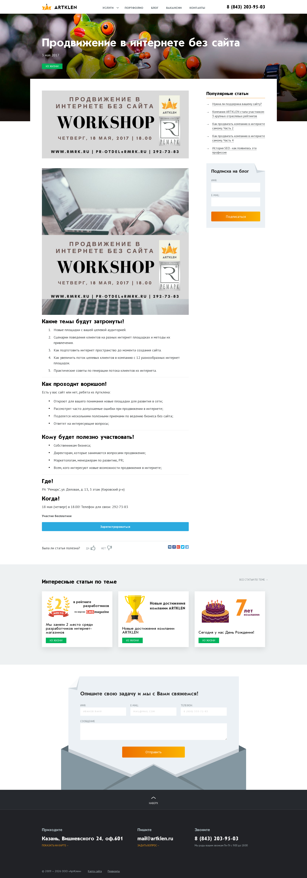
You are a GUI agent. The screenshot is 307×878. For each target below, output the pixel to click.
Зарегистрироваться (115, 527)
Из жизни (52, 66)
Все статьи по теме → (253, 579)
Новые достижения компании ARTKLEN (148, 630)
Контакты (197, 8)
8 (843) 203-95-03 (246, 7)
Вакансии (174, 8)
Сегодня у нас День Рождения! (226, 632)
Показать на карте (54, 845)
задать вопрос (147, 845)
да (87, 548)
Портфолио (134, 8)
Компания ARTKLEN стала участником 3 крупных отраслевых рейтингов (238, 114)
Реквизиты (114, 871)
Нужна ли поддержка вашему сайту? (237, 104)
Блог (154, 8)
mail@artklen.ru (155, 838)
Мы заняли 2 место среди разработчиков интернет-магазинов (69, 628)
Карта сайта (95, 871)
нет (103, 548)
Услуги (108, 8)
